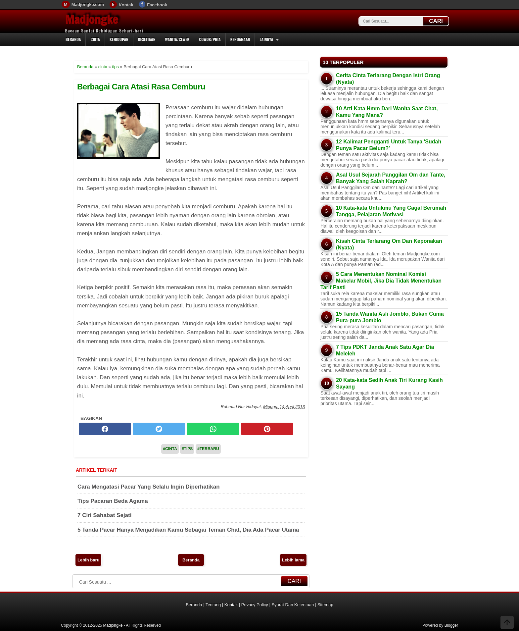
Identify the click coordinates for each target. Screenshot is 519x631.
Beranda (73, 39)
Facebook (157, 4)
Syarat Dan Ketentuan (292, 604)
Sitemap (325, 604)
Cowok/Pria (209, 39)
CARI (436, 21)
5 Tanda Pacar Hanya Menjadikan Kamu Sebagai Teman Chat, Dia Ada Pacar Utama (188, 530)
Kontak (125, 4)
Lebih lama (293, 559)
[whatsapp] (213, 429)
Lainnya (266, 39)
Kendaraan (240, 39)
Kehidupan (119, 39)
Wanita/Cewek (177, 39)
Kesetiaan (147, 39)
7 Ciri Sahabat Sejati (104, 515)
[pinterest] (267, 429)
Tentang (213, 604)
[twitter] (159, 429)
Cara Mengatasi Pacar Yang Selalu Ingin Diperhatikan (148, 487)
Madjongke (91, 19)
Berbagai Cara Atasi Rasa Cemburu (141, 86)
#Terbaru (208, 449)
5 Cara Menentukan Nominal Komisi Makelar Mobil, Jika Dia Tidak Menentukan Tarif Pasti (381, 280)
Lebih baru (88, 559)
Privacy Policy (254, 604)
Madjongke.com (87, 4)
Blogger (451, 625)
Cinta (95, 39)
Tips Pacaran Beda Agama (112, 501)
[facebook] (105, 429)
